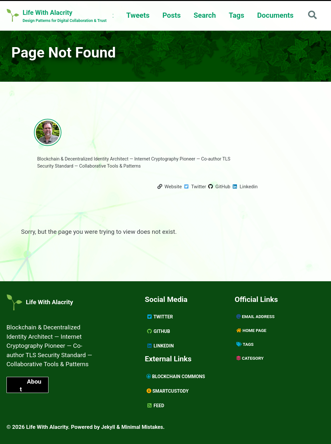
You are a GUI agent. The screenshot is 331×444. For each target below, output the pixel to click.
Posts (170, 15)
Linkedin (160, 345)
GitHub (158, 331)
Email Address (256, 316)
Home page (252, 330)
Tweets (137, 15)
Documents (274, 15)
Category (250, 357)
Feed (155, 405)
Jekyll (108, 427)
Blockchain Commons (177, 376)
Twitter (160, 316)
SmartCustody (168, 391)
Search (204, 15)
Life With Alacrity (47, 300)
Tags (235, 15)
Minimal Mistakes (144, 427)
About (30, 394)
